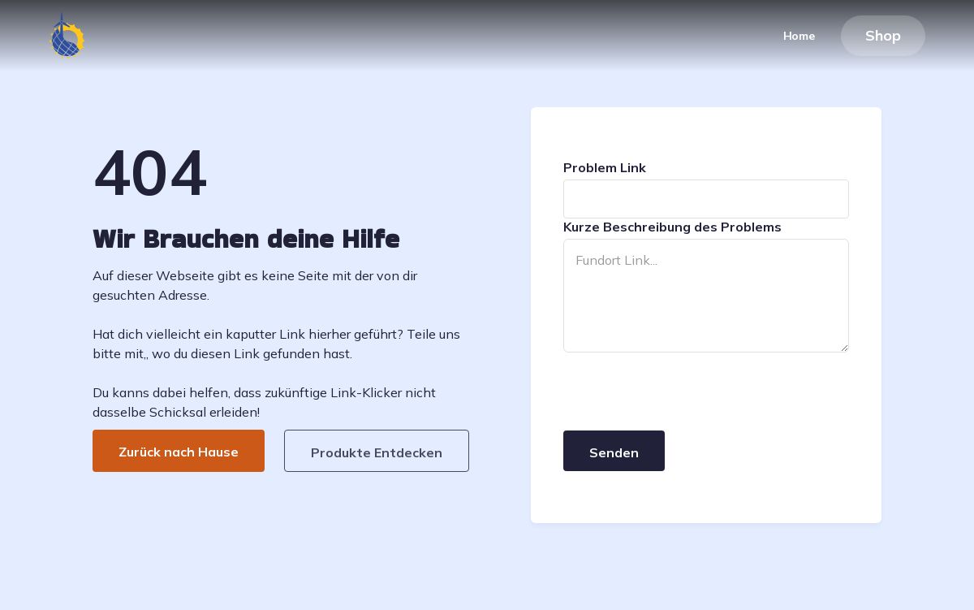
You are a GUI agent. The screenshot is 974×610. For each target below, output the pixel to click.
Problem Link (604, 167)
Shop (883, 35)
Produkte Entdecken (376, 452)
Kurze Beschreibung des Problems (672, 226)
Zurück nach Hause (179, 451)
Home (799, 35)
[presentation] (686, 392)
